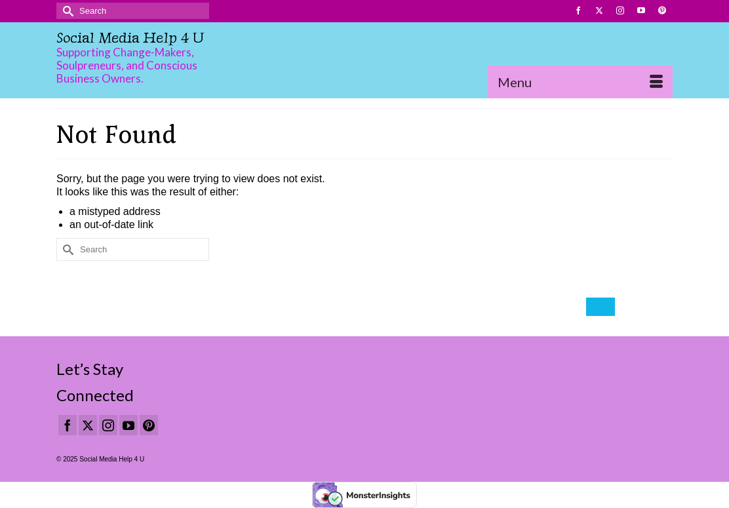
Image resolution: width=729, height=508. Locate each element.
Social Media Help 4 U (130, 38)
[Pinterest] (149, 425)
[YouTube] (128, 425)
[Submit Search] (66, 11)
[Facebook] (67, 425)
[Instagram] (108, 425)
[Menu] (580, 82)
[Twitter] (88, 425)
